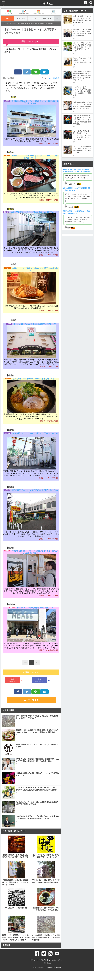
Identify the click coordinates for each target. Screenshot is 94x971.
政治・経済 (21, 19)
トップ (8, 19)
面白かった (12, 680)
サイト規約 (42, 960)
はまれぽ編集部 (54, 78)
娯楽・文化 (47, 19)
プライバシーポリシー (56, 960)
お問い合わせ (47, 963)
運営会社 (33, 960)
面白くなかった (39, 680)
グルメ (34, 19)
